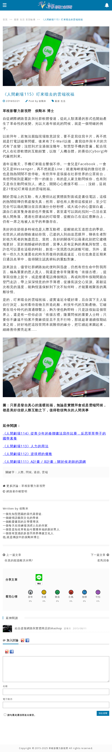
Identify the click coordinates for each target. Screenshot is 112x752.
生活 (22, 19)
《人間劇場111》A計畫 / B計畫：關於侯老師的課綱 (44, 461)
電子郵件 (8, 699)
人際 (21, 472)
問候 (29, 472)
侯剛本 (42, 101)
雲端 (45, 472)
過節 (37, 472)
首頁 (5, 19)
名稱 (5, 686)
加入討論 (10, 640)
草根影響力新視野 (33, 486)
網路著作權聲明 (16, 491)
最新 (16, 19)
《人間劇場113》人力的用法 (26, 446)
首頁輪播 (30, 19)
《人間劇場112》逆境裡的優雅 (27, 454)
